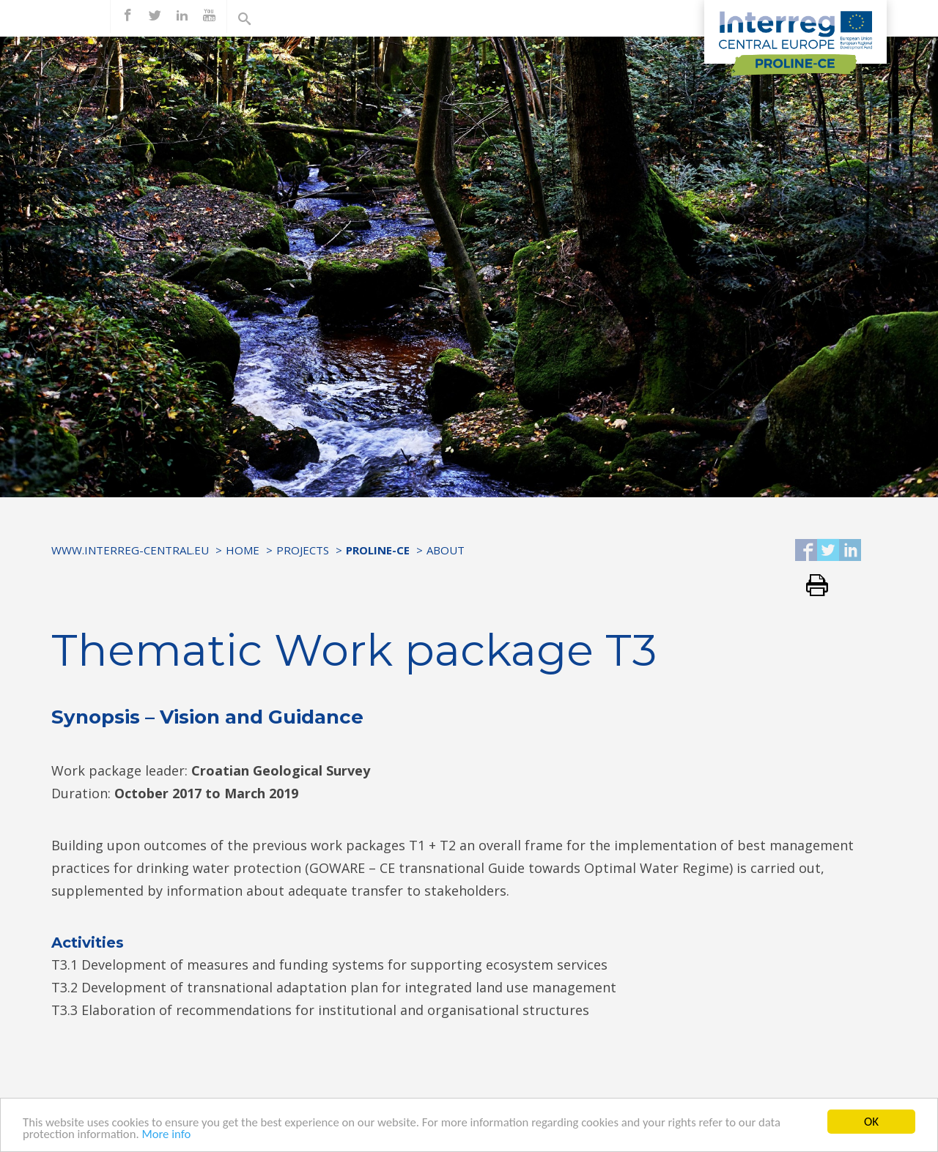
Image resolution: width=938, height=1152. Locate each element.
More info (168, 1136)
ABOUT (445, 550)
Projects (302, 550)
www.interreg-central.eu (130, 550)
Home (242, 550)
